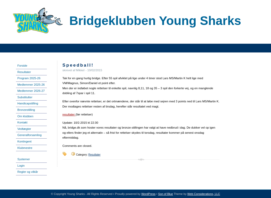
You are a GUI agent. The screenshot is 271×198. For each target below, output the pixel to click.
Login (21, 165)
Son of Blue (165, 193)
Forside (22, 65)
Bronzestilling (26, 109)
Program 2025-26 (29, 78)
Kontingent (25, 141)
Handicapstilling (28, 103)
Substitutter (25, 97)
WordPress (148, 193)
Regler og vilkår (28, 171)
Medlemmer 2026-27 (31, 90)
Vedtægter (24, 128)
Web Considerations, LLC (203, 193)
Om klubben (25, 116)
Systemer (24, 159)
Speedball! (78, 65)
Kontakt (23, 122)
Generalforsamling (30, 135)
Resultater (24, 72)
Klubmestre (25, 147)
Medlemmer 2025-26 (31, 84)
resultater (69, 114)
